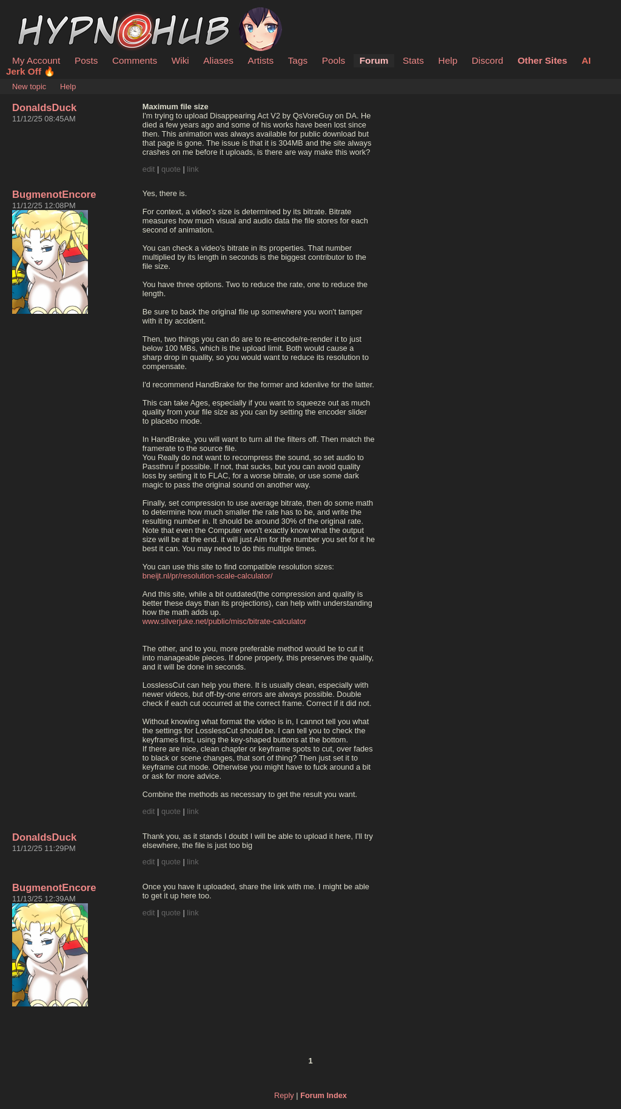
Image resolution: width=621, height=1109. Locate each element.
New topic (29, 86)
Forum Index (323, 1095)
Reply (284, 1095)
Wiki (180, 60)
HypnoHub (45, 14)
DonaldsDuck (44, 108)
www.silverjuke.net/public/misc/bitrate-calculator (224, 621)
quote (171, 169)
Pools (333, 60)
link (192, 169)
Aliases (218, 60)
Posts (86, 60)
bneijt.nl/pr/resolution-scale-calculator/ (208, 575)
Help (448, 60)
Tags (297, 60)
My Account (36, 60)
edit (149, 169)
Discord (487, 60)
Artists (260, 60)
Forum (374, 60)
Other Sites (542, 60)
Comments (134, 60)
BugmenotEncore (54, 194)
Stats (413, 60)
